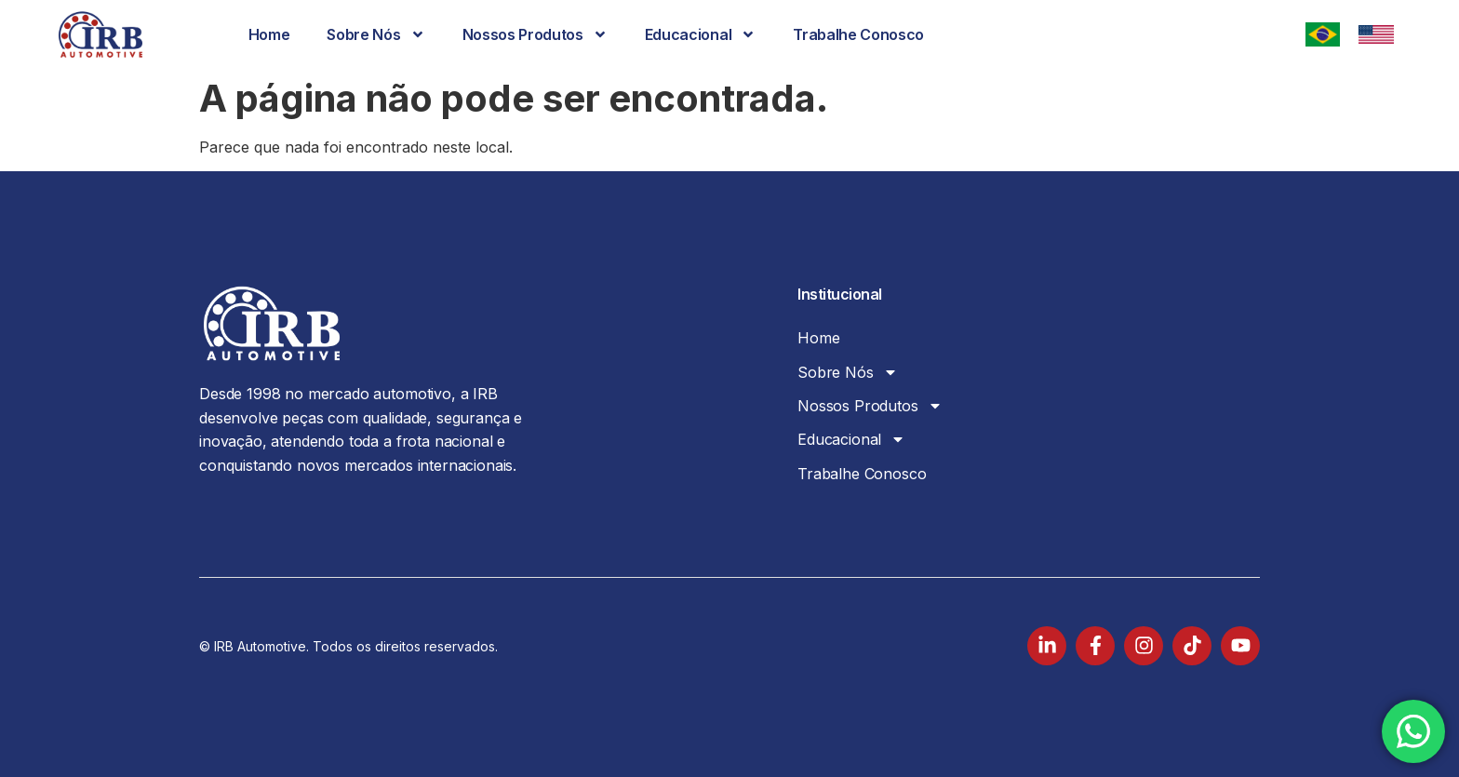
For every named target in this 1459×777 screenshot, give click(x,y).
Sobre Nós (375, 34)
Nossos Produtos (535, 34)
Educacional (700, 34)
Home (269, 34)
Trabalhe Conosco (858, 34)
